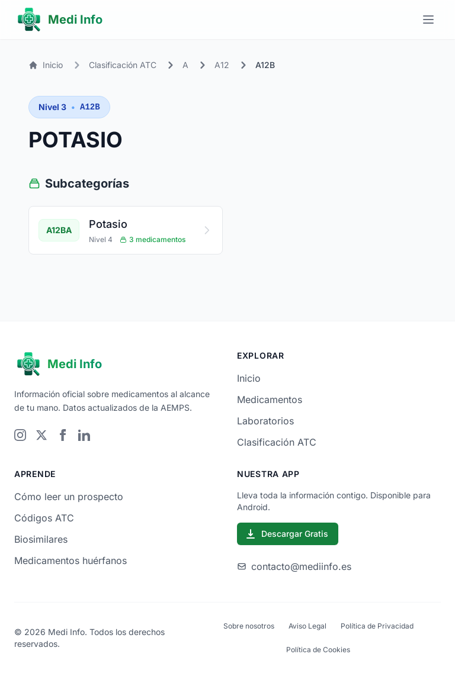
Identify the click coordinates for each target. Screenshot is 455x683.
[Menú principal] (428, 19)
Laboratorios (265, 421)
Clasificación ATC (122, 65)
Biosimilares (41, 539)
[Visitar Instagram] (20, 435)
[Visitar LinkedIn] (84, 435)
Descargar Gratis (286, 534)
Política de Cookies (318, 649)
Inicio (45, 65)
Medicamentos (269, 399)
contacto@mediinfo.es (294, 566)
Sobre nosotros (248, 625)
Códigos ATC (44, 518)
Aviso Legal (307, 625)
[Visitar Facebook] (63, 435)
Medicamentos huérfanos (70, 560)
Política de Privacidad (377, 625)
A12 (221, 65)
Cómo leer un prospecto (68, 496)
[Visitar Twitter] (41, 435)
